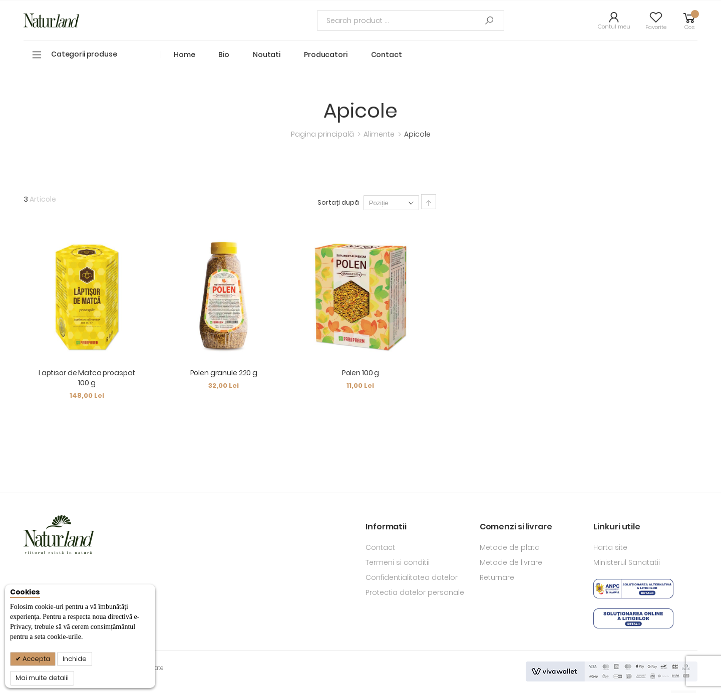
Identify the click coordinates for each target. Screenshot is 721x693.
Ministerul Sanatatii (626, 562)
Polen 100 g (360, 373)
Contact (380, 547)
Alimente (380, 134)
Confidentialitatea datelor (412, 577)
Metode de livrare (511, 562)
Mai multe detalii (42, 677)
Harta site (610, 547)
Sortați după (338, 202)
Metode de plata (510, 547)
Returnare (497, 577)
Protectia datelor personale (415, 592)
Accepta (35, 658)
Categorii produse (84, 54)
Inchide (75, 658)
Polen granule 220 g (223, 373)
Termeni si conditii (398, 562)
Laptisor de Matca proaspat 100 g (87, 378)
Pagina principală (323, 134)
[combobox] (410, 21)
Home (184, 55)
